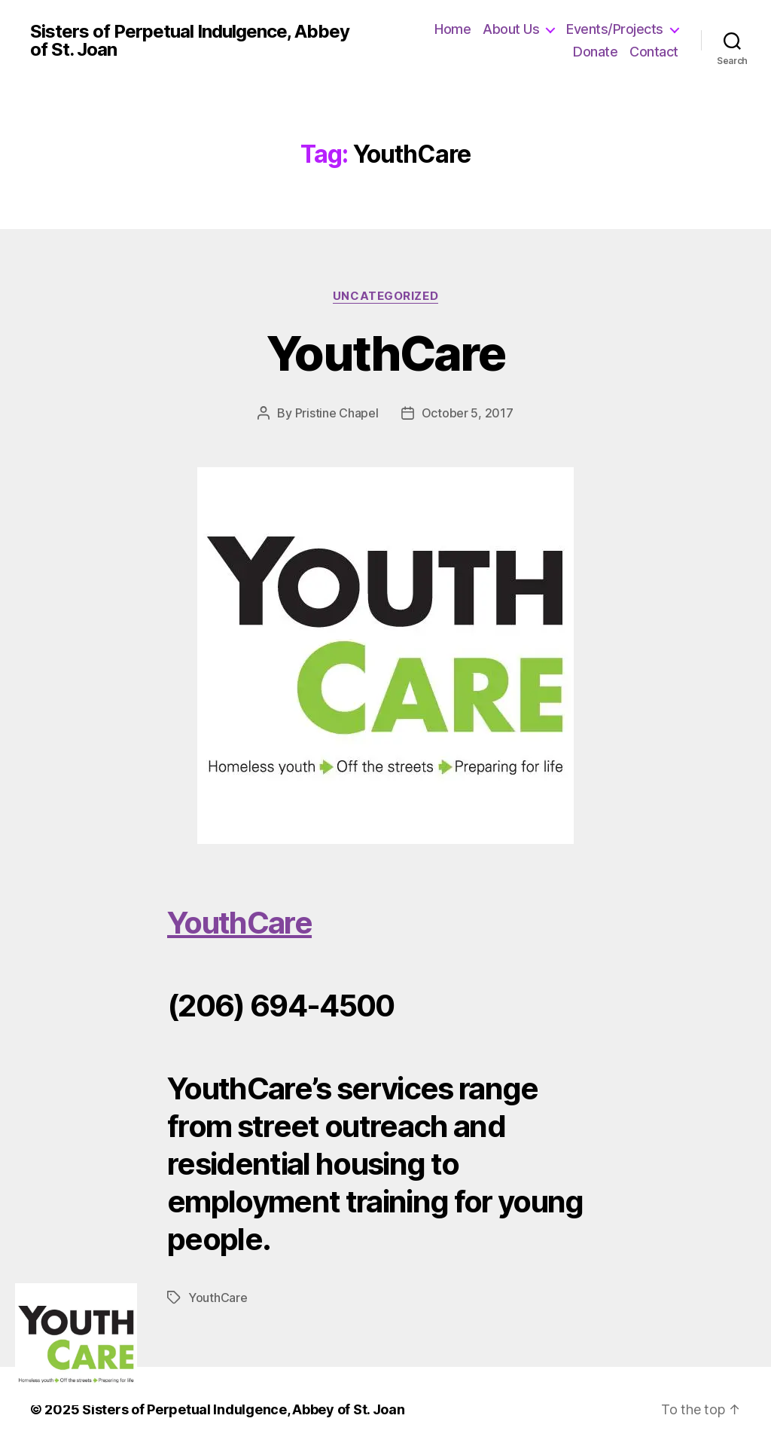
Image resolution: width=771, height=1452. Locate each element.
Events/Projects (614, 29)
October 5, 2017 (467, 412)
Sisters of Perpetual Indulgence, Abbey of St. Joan (189, 41)
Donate (595, 52)
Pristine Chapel (337, 412)
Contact (653, 52)
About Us (511, 29)
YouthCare (385, 353)
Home (452, 29)
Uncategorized (385, 296)
